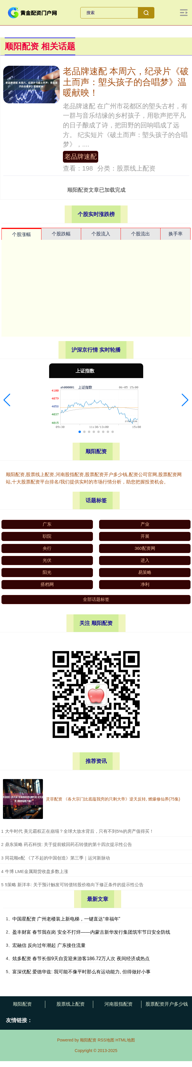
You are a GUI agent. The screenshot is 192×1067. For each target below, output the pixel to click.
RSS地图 (106, 1040)
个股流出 (140, 233)
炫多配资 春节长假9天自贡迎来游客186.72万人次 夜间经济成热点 (81, 958)
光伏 (47, 560)
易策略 (144, 572)
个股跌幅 (61, 233)
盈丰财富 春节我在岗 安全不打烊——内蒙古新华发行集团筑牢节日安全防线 (91, 932)
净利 (145, 584)
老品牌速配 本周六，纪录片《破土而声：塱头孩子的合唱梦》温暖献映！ (126, 81)
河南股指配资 (118, 1004)
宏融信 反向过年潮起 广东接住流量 (49, 945)
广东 (47, 524)
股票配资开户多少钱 (167, 1004)
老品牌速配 (80, 156)
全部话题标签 (96, 599)
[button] (7, 400)
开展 (145, 536)
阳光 (47, 572)
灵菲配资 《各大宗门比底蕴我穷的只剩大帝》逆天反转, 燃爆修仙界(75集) (113, 799)
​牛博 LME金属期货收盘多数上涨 (36, 871)
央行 (47, 548)
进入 (145, 560)
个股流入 (100, 233)
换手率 (175, 233)
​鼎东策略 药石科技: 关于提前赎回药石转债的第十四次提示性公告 (68, 844)
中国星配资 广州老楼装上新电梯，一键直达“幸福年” (66, 918)
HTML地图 (125, 1040)
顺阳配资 (22, 1004)
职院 (47, 536)
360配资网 (145, 548)
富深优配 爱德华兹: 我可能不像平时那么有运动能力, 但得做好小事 (81, 971)
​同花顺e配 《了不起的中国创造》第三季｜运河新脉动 (57, 857)
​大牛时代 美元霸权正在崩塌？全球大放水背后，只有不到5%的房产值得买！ (79, 831)
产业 (145, 524)
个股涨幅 (21, 234)
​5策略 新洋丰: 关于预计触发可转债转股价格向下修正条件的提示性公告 (74, 884)
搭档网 (47, 584)
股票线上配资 (70, 1004)
